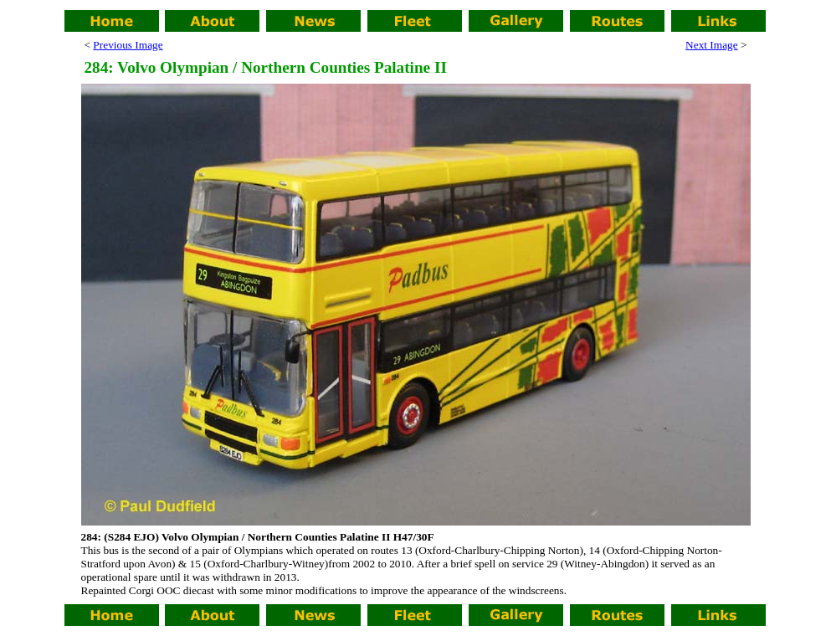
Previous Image (127, 44)
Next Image (711, 44)
